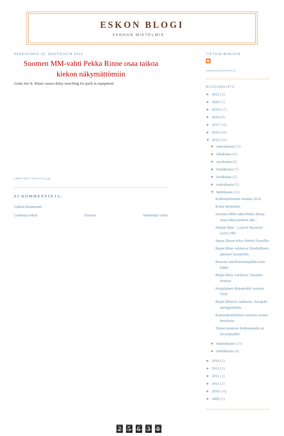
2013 (216, 368)
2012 (216, 376)
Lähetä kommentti (28, 206)
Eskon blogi (142, 25)
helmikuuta (225, 351)
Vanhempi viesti (155, 215)
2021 (216, 94)
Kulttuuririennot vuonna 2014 (238, 198)
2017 (216, 124)
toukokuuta (225, 184)
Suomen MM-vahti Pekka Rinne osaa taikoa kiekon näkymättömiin (91, 68)
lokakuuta (224, 154)
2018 (216, 117)
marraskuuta (226, 146)
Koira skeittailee (227, 206)
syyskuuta (224, 161)
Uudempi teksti (26, 215)
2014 (216, 360)
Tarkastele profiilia (221, 70)
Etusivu (90, 215)
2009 (216, 398)
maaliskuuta (226, 343)
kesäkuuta (224, 177)
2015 (216, 140)
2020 (216, 102)
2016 (216, 132)
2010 (216, 391)
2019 (216, 109)
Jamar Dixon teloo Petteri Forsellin (242, 240)
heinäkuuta (225, 169)
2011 (216, 383)
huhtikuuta (225, 192)
